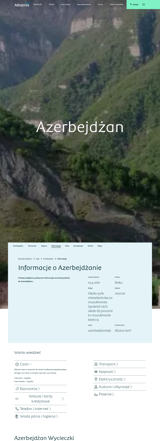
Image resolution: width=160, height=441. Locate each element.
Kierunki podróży (84, 4)
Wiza (67, 246)
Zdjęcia (44, 246)
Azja (37, 259)
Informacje (65, 4)
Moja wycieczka (116, 4)
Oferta (51, 4)
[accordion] (24, 364)
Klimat (90, 246)
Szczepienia (78, 246)
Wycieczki (37, 4)
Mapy (100, 246)
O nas (100, 4)
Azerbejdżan (18, 246)
